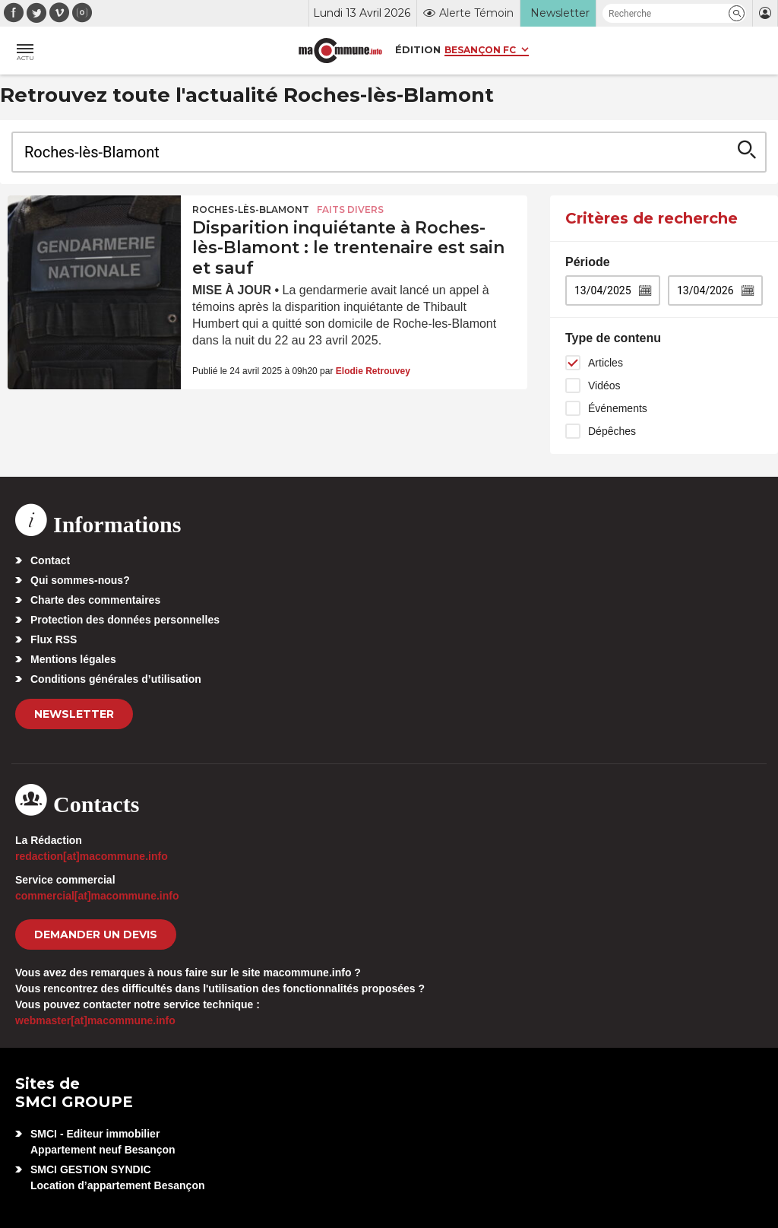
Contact (50, 560)
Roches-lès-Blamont (250, 209)
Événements (617, 408)
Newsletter (74, 714)
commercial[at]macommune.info (97, 896)
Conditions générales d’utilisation (115, 679)
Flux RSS (53, 639)
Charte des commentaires (95, 600)
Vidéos (604, 385)
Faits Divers (350, 209)
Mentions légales (73, 659)
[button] (737, 13)
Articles (605, 363)
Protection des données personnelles (125, 620)
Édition (418, 49)
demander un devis (95, 934)
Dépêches (612, 431)
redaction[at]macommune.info (91, 856)
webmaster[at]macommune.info (95, 1020)
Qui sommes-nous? (80, 580)
